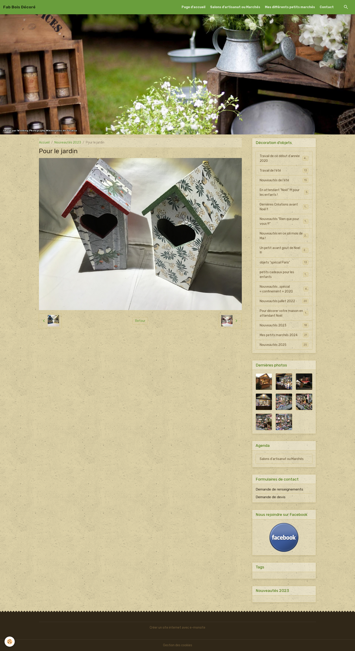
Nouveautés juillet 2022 (284, 301)
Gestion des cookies (177, 645)
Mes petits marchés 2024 (284, 335)
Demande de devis (270, 497)
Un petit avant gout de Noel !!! (284, 250)
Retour (140, 321)
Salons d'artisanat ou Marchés (235, 7)
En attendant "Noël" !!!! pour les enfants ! (284, 192)
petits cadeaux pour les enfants (284, 274)
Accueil (44, 142)
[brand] (19, 7)
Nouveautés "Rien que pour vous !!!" (284, 221)
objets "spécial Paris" (284, 262)
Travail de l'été (284, 170)
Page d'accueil (193, 7)
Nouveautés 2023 (67, 142)
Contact (327, 7)
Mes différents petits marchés (290, 7)
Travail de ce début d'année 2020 (284, 158)
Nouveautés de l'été (284, 180)
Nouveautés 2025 (284, 344)
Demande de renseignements (279, 489)
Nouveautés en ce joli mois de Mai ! (284, 236)
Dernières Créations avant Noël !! (284, 207)
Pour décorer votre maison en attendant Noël (284, 313)
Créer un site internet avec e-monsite (177, 627)
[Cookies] (10, 642)
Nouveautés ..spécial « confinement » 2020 (284, 289)
